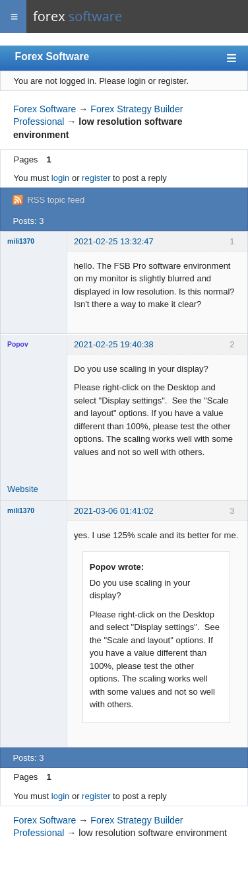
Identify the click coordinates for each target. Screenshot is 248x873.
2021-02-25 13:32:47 (114, 241)
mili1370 (20, 241)
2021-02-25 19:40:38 (114, 344)
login (60, 178)
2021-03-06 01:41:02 (114, 511)
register (96, 178)
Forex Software (52, 56)
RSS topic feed (55, 200)
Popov (17, 344)
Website (22, 489)
